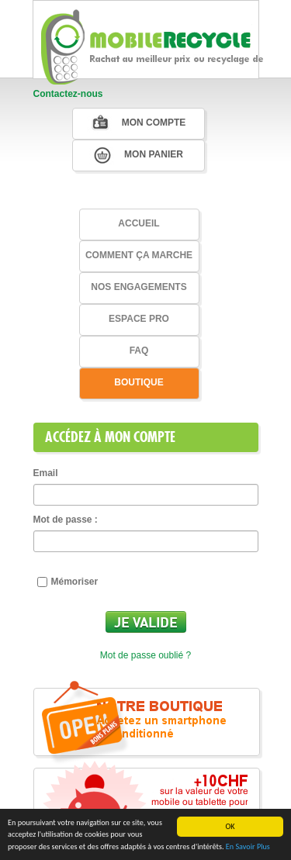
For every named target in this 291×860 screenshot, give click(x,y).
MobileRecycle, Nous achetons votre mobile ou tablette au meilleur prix (153, 43)
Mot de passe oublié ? (145, 655)
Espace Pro (139, 318)
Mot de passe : (65, 519)
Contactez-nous (68, 93)
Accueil (138, 223)
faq (139, 350)
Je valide (146, 621)
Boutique (138, 382)
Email (45, 473)
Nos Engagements (138, 286)
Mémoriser (68, 581)
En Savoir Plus (248, 847)
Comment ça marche (138, 255)
